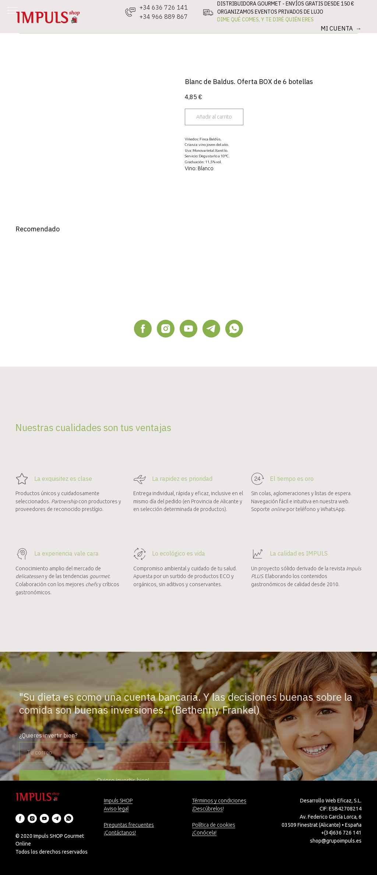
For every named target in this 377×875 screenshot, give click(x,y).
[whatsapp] (234, 328)
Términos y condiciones (219, 801)
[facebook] (143, 328)
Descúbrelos (208, 809)
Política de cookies (213, 825)
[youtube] (188, 328)
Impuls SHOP (118, 801)
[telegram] (211, 328)
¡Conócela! (204, 833)
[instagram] (166, 328)
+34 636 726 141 (164, 7)
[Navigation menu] (12, 11)
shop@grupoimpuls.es (336, 841)
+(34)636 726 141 (341, 833)
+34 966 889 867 (164, 16)
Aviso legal (116, 809)
